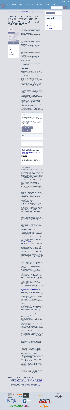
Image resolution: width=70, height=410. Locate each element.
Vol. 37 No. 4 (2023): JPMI (23, 11)
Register (63, 1)
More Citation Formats (27, 127)
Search (32, 4)
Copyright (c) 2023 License (27, 149)
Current (21, 4)
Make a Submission (50, 12)
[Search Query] (57, 7)
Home (8, 4)
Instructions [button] (39, 4)
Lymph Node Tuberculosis (27, 385)
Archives (27, 4)
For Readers (49, 22)
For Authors (49, 25)
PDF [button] (13, 42)
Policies (47, 4)
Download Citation (26, 130)
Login (68, 1)
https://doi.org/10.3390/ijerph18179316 (29, 241)
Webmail (52, 4)
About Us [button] (14, 4)
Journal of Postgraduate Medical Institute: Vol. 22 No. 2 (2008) (25, 383)
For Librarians (50, 28)
